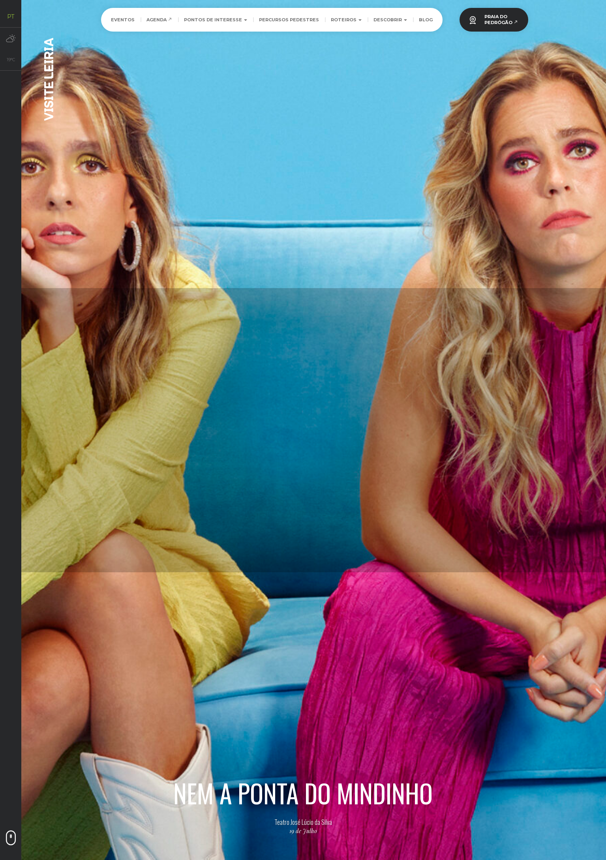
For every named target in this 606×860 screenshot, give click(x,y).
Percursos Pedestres (289, 19)
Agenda (159, 19)
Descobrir (390, 19)
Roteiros (346, 19)
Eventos (123, 19)
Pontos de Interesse (215, 19)
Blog (426, 19)
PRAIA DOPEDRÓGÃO (501, 19)
